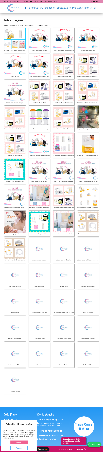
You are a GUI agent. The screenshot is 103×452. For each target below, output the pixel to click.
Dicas (45, 8)
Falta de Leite (64, 286)
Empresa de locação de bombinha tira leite (89, 129)
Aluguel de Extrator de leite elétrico (39, 155)
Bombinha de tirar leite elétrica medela (15, 129)
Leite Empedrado (15, 312)
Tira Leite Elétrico (64, 365)
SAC (81, 8)
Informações (90, 8)
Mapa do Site (66, 449)
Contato (72, 8)
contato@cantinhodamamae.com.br (44, 1)
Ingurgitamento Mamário (88, 286)
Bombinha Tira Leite (15, 286)
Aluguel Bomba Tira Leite (63, 260)
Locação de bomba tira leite (39, 181)
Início (27, 8)
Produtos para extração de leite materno (40, 234)
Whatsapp (94, 444)
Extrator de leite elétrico (15, 155)
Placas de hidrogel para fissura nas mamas (16, 234)
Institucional (37, 8)
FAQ (78, 8)
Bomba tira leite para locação (14, 103)
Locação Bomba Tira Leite (39, 312)
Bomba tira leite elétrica (64, 76)
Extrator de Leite (39, 286)
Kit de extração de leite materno (15, 181)
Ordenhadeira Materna (14, 365)
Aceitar (19, 442)
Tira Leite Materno (88, 365)
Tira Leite (39, 365)
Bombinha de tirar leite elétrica (64, 103)
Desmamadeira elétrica (63, 129)
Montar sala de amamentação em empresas (41, 207)
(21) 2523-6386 (57, 420)
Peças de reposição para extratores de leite (89, 207)
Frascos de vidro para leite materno (64, 155)
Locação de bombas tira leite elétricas (64, 181)
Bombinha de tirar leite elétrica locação (88, 103)
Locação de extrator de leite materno (15, 207)
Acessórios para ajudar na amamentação (16, 50)
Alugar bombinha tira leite (39, 50)
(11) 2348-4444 (11, 1)
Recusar (19, 448)
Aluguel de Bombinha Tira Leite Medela (88, 260)
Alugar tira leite (14, 76)
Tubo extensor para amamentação (88, 234)
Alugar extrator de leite (88, 50)
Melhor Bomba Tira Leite (88, 338)
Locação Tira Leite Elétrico (63, 338)
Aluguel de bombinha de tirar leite (39, 76)
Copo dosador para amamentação (39, 129)
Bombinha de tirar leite (39, 103)
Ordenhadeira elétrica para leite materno (65, 207)
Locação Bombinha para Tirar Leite (64, 312)
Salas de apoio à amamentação (64, 234)
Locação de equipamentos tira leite (88, 181)
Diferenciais (62, 8)
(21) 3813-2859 (24, 1)
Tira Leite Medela (15, 391)
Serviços (53, 8)
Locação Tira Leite (39, 338)
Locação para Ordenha (14, 338)
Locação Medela (88, 312)
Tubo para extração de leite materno (14, 260)
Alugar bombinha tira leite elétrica (64, 50)
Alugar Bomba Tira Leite (39, 260)
